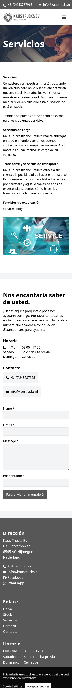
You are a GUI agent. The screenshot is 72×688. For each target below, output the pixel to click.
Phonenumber (36, 480)
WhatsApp (16, 583)
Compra (9, 625)
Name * (36, 412)
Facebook (15, 577)
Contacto (10, 631)
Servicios (10, 620)
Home (8, 609)
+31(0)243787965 (20, 5)
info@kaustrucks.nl (57, 5)
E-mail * (36, 429)
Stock (7, 614)
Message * (36, 454)
